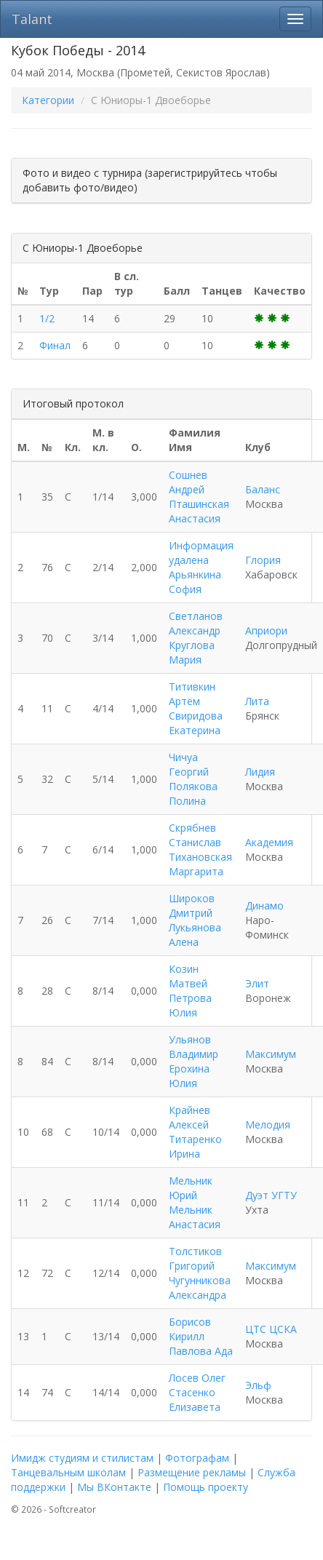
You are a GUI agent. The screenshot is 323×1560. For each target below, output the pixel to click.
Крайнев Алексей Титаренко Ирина (195, 1132)
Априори (266, 630)
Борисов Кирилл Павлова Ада (201, 1336)
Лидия (260, 772)
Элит (257, 983)
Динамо (264, 905)
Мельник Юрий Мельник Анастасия (194, 1202)
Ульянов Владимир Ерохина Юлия (193, 1061)
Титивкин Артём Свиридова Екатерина (196, 708)
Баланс (262, 489)
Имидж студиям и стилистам (82, 1458)
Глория (263, 560)
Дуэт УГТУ (271, 1195)
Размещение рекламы (191, 1472)
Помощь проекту (205, 1487)
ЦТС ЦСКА (271, 1329)
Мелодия (267, 1124)
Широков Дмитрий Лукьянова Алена (195, 920)
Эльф (258, 1385)
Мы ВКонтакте (114, 1487)
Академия (269, 842)
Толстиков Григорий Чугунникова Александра (200, 1273)
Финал (55, 345)
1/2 (47, 318)
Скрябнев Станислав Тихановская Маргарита (200, 849)
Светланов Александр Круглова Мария (196, 637)
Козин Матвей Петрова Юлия (190, 990)
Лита (257, 701)
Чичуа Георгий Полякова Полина (193, 779)
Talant (32, 19)
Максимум (270, 1054)
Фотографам (197, 1458)
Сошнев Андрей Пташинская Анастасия (199, 496)
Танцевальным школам (68, 1472)
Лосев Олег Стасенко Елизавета (197, 1392)
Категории (48, 100)
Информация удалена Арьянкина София (201, 567)
